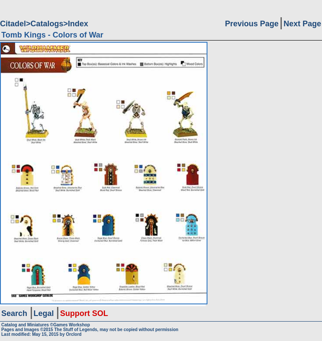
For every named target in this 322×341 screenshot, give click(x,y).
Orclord (74, 334)
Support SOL (84, 313)
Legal (44, 313)
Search (14, 313)
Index (78, 23)
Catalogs (47, 23)
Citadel (13, 23)
